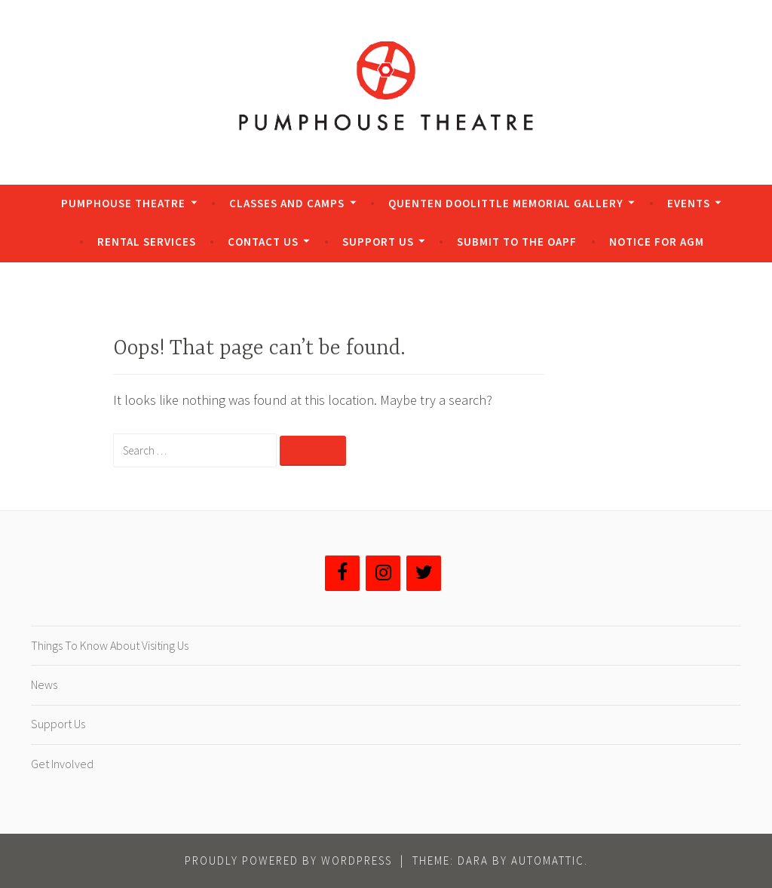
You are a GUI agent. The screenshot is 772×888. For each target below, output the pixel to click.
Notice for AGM (656, 241)
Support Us (378, 241)
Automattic (547, 860)
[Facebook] (342, 573)
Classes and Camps (287, 203)
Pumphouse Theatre (123, 203)
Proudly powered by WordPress (288, 860)
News (44, 684)
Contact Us (263, 241)
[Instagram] (383, 573)
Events (688, 203)
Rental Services (146, 241)
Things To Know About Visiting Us (109, 645)
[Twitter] (423, 573)
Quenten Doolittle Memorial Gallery (505, 203)
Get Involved (62, 763)
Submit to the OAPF (517, 241)
